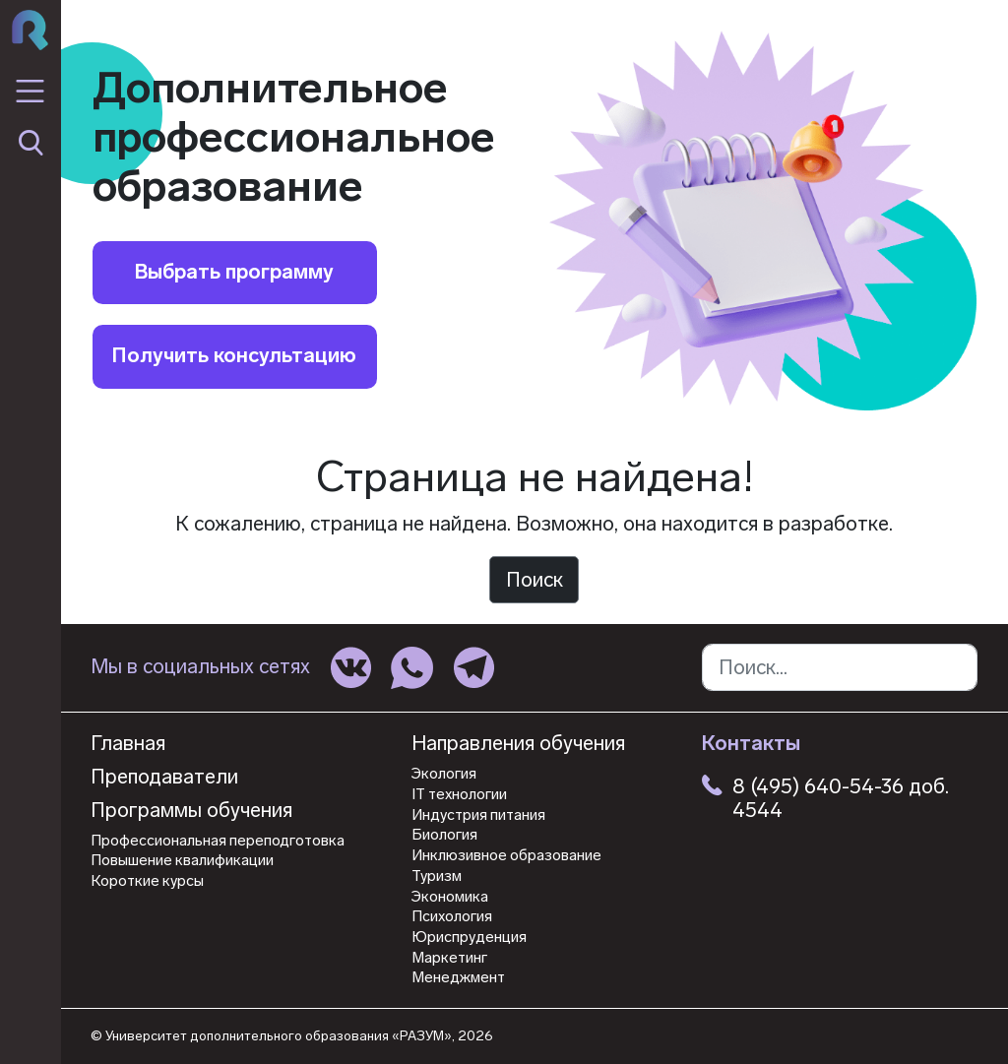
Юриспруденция (469, 937)
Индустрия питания (478, 815)
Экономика (449, 897)
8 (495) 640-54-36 (818, 786)
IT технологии (459, 794)
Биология (444, 835)
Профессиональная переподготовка (218, 840)
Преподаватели (164, 777)
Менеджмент (458, 977)
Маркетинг (449, 958)
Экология (443, 773)
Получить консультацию (234, 355)
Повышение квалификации (182, 860)
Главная (128, 743)
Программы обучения (191, 810)
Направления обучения (518, 743)
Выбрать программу (234, 271)
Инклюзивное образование (506, 855)
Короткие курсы (147, 881)
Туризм (436, 876)
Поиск (534, 580)
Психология (451, 916)
